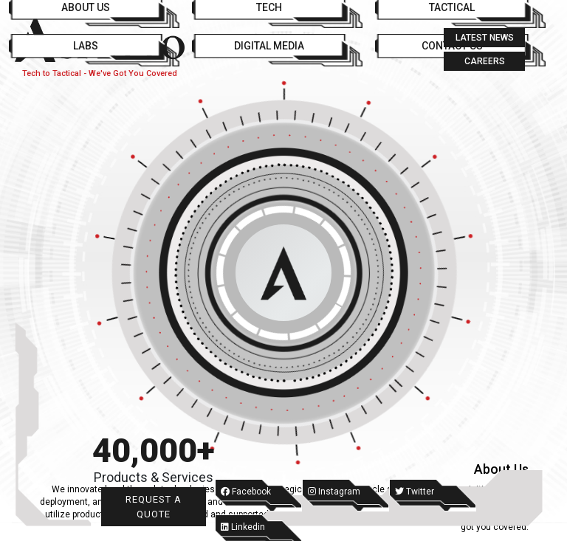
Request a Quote (154, 507)
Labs (85, 46)
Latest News (485, 37)
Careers (484, 61)
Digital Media (269, 46)
